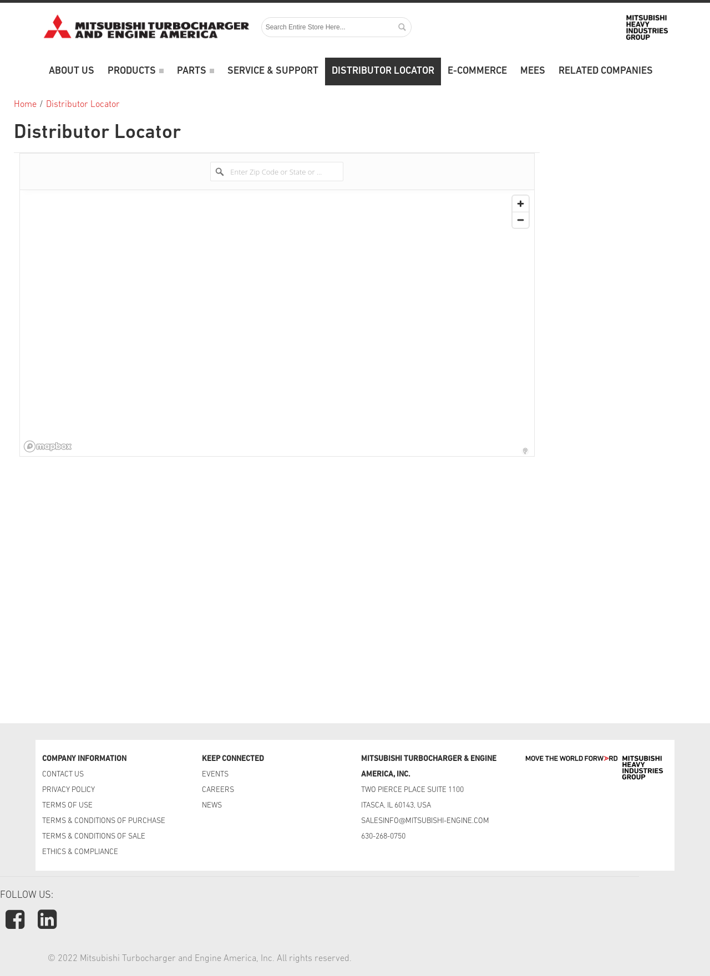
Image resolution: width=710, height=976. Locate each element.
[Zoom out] (521, 220)
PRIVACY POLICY (68, 790)
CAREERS (218, 790)
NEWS (212, 805)
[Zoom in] (521, 204)
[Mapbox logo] (47, 446)
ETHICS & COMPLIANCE (80, 852)
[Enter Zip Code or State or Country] (276, 171)
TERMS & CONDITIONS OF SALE (93, 836)
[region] (277, 323)
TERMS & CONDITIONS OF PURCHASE (103, 821)
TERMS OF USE (67, 805)
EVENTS (216, 774)
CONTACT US (63, 774)
